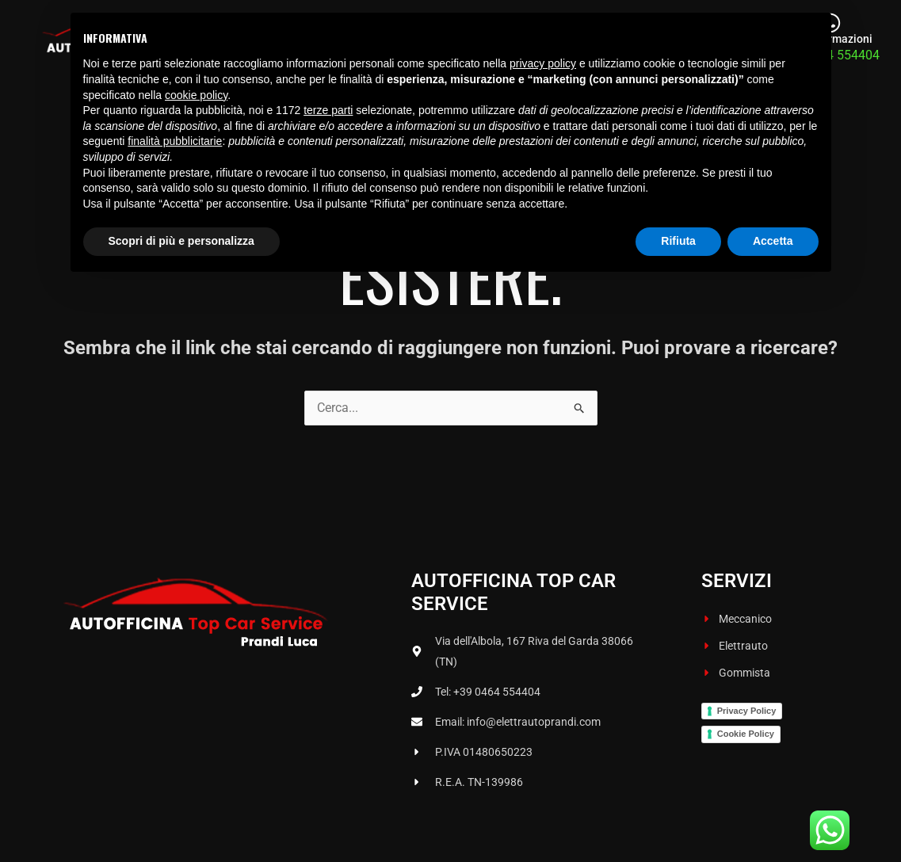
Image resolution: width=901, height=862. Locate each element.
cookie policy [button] (196, 672)
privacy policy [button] (543, 641)
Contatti (728, 41)
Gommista (650, 41)
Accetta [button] (773, 818)
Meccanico (481, 41)
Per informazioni (830, 43)
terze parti (328, 687)
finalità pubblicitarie (175, 718)
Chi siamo (395, 41)
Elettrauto (566, 41)
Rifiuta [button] (678, 818)
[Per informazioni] (830, 26)
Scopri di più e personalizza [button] (181, 818)
